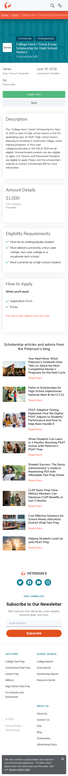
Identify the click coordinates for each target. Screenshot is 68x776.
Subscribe (34, 633)
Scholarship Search (47, 673)
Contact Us (43, 719)
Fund (15, 15)
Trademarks (43, 738)
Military (9, 680)
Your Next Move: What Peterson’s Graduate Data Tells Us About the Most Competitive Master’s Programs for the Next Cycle (46, 366)
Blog (39, 732)
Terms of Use (12, 730)
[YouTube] (38, 582)
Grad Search (44, 667)
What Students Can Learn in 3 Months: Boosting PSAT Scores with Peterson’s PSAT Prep (46, 444)
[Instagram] (48, 582)
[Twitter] (20, 582)
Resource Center (46, 680)
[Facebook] (29, 582)
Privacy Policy (13, 725)
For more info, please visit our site (27, 316)
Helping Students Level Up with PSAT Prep (45, 540)
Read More (35, 378)
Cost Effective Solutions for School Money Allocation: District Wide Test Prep (46, 519)
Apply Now (34, 94)
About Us (42, 713)
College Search (45, 661)
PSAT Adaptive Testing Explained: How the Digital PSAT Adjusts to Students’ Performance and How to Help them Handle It (45, 417)
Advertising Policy (47, 744)
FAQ (39, 726)
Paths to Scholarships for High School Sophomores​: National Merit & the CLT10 (46, 391)
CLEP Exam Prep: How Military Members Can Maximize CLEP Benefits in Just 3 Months (45, 495)
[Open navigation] (59, 5)
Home (4, 15)
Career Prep (12, 673)
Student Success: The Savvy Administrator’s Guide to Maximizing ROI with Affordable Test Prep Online (46, 470)
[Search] (52, 5)
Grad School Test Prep (17, 667)
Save (34, 103)
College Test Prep (15, 661)
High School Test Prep (17, 686)
